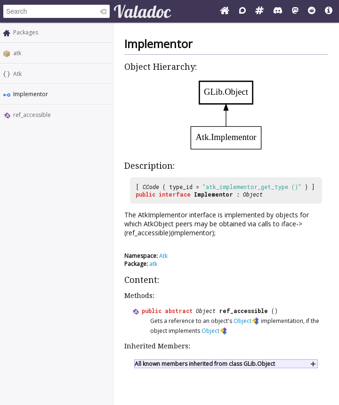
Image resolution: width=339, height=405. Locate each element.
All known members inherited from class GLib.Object (205, 364)
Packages (25, 32)
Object (253, 194)
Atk (17, 74)
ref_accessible (32, 115)
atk (17, 53)
